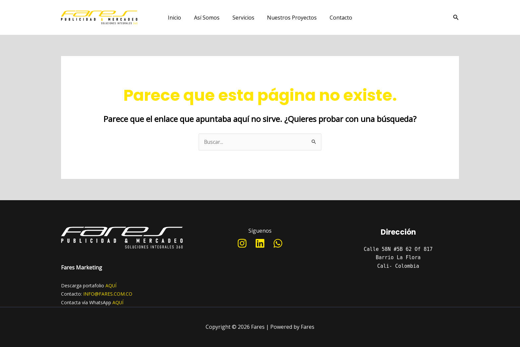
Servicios (243, 17)
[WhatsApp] (278, 244)
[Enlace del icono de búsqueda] (456, 17)
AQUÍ (111, 285)
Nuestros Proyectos (290, 17)
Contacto (336, 17)
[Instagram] (242, 244)
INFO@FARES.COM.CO (107, 294)
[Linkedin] (260, 244)
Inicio (179, 17)
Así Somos (209, 17)
